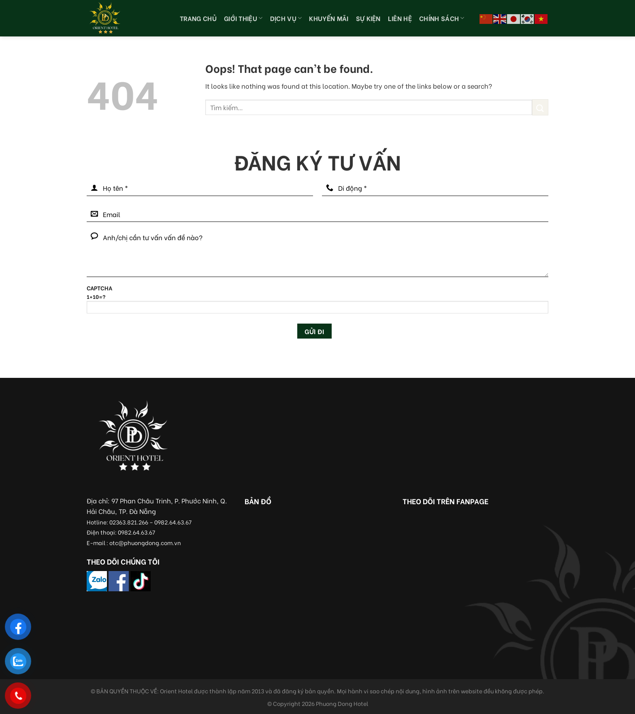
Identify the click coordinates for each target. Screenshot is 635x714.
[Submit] (540, 107)
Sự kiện (368, 18)
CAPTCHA (317, 302)
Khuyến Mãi (328, 18)
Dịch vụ (286, 18)
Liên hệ (400, 18)
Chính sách (442, 18)
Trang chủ (198, 18)
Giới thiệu (243, 18)
